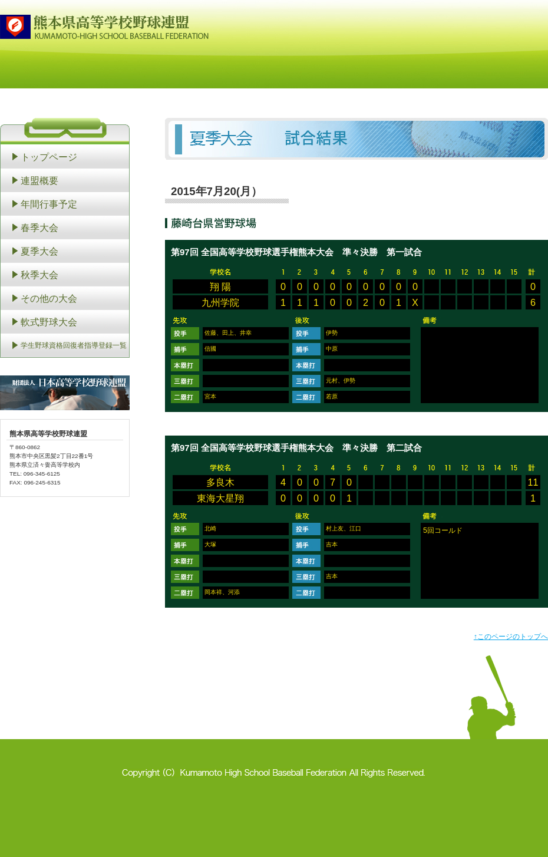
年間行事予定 (49, 204)
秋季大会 (39, 274)
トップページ (49, 156)
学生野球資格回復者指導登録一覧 (74, 345)
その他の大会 (49, 298)
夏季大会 (39, 251)
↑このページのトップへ (511, 636)
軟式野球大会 (49, 322)
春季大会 (39, 227)
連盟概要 (39, 180)
